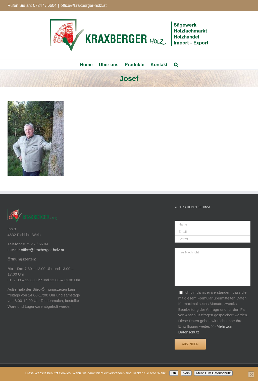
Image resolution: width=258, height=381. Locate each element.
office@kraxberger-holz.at (84, 5)
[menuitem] (89, 64)
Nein (186, 373)
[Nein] (251, 374)
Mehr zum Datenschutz (213, 373)
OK (173, 373)
